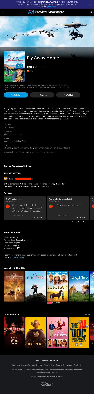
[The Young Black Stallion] (14, 286)
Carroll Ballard (9, 127)
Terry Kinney (39, 148)
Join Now (51, 6)
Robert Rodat (21, 141)
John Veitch (8, 134)
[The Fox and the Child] (79, 286)
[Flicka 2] (57, 287)
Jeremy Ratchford (63, 148)
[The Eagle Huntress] (35, 286)
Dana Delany (28, 148)
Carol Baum (17, 134)
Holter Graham (50, 148)
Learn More (19, 257)
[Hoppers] (35, 332)
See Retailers (16, 95)
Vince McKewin (9, 141)
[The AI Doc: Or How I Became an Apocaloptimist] (79, 332)
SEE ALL (87, 315)
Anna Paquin (18, 148)
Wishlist (68, 95)
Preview (42, 95)
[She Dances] (57, 332)
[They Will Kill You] (14, 332)
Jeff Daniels (8, 148)
